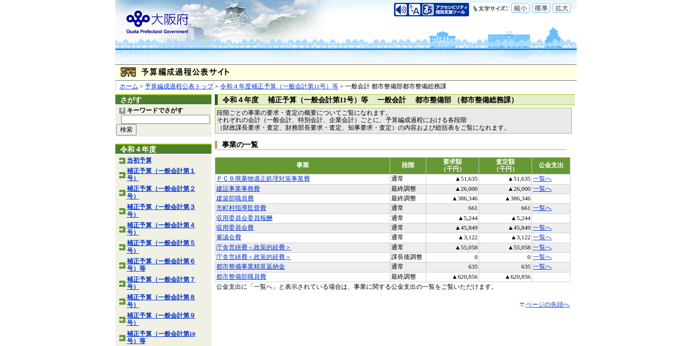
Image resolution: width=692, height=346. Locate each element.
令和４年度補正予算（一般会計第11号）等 (279, 86)
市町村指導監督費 (241, 208)
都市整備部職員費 (241, 276)
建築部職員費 (235, 198)
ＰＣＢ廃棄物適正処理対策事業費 (263, 178)
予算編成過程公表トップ (179, 86)
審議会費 (228, 237)
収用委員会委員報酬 (244, 218)
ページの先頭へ (547, 304)
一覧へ (542, 178)
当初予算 (139, 160)
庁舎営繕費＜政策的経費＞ (253, 247)
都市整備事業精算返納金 (250, 266)
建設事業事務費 (238, 188)
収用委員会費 (235, 227)
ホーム (129, 86)
